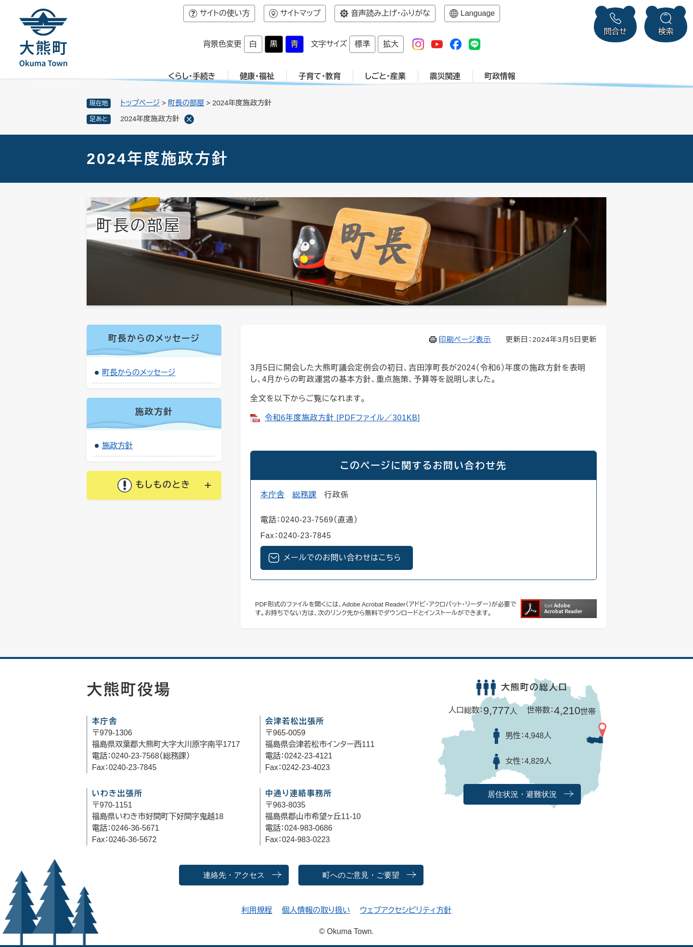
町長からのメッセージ (138, 372)
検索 (666, 31)
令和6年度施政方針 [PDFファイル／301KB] (342, 418)
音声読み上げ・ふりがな (390, 13)
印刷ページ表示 (465, 339)
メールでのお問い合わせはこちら (342, 558)
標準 (362, 44)
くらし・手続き (192, 76)
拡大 (390, 44)
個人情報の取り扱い (316, 910)
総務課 (304, 495)
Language (478, 13)
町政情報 (500, 76)
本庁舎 (272, 495)
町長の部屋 (186, 103)
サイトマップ (300, 13)
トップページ (140, 103)
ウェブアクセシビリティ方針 (406, 910)
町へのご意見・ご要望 (360, 875)
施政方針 (117, 446)
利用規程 (257, 910)
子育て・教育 (319, 76)
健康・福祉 (257, 76)
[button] (154, 485)
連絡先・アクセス (234, 875)
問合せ (615, 31)
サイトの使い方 (225, 13)
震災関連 (445, 76)
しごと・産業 (385, 76)
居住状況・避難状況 (522, 794)
